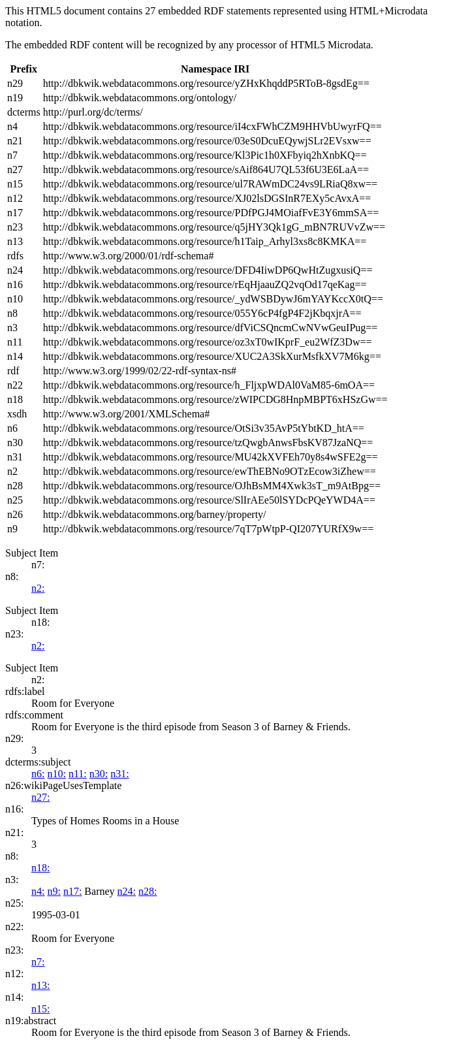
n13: (40, 985)
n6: (37, 773)
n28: (147, 891)
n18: (40, 867)
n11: (78, 773)
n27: (40, 797)
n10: (56, 773)
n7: (37, 961)
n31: (119, 773)
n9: (53, 891)
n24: (127, 891)
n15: (40, 1008)
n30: (98, 773)
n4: (37, 891)
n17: (72, 891)
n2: (37, 588)
